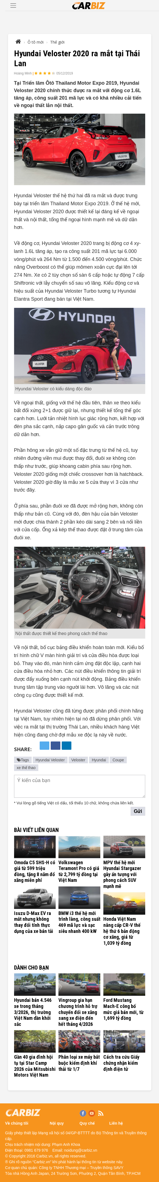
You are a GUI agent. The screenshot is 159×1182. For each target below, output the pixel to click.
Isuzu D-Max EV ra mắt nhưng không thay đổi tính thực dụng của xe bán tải (33, 922)
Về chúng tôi (16, 1123)
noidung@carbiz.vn (80, 1150)
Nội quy (57, 1123)
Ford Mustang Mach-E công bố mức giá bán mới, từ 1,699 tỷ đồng (123, 1009)
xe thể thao (26, 767)
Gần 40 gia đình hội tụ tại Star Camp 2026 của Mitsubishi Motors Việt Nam (35, 1066)
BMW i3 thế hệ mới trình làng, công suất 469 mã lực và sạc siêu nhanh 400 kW (79, 922)
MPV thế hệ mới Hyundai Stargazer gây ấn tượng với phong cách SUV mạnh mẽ (122, 874)
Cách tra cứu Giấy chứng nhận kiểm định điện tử (121, 1063)
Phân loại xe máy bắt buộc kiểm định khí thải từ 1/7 (79, 1063)
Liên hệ (116, 1123)
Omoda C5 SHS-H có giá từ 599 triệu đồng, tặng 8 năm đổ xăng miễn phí (34, 871)
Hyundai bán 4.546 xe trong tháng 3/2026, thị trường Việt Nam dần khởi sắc (33, 1012)
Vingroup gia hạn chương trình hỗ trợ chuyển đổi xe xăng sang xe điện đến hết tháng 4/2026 (77, 1012)
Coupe (118, 760)
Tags (23, 760)
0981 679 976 (36, 1150)
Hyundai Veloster (50, 760)
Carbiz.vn (44, 1156)
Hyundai (99, 760)
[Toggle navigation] (13, 5)
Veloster (78, 760)
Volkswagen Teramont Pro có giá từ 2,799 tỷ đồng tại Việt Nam (78, 871)
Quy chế (87, 1123)
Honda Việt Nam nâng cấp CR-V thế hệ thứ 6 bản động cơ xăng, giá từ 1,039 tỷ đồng (122, 931)
